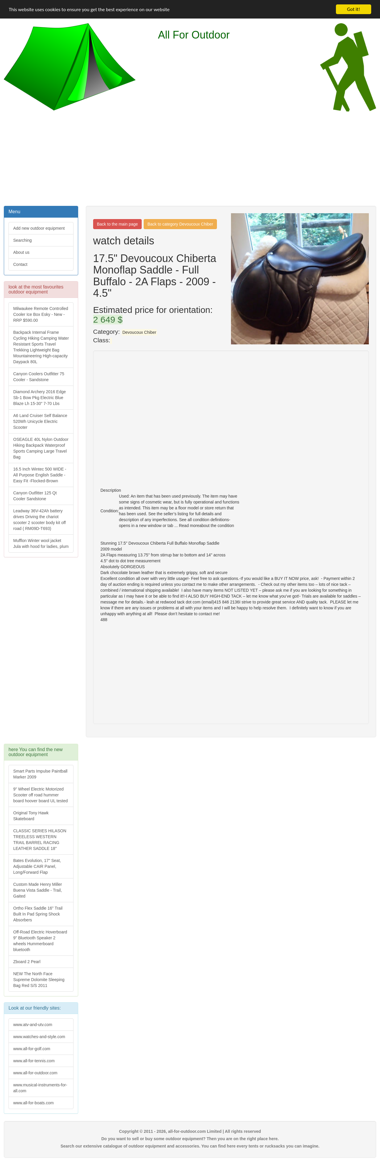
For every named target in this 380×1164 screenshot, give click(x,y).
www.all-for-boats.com (33, 1102)
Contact (20, 264)
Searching (22, 240)
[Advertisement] (190, 158)
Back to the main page (117, 224)
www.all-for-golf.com (31, 1048)
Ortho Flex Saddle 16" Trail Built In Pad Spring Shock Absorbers (38, 914)
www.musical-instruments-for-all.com (40, 1088)
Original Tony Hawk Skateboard (30, 816)
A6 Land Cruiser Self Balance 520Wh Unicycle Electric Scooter (40, 421)
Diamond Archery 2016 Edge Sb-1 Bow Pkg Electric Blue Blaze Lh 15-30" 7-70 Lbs (39, 397)
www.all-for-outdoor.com (35, 1072)
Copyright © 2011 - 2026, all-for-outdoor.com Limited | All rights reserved (190, 1131)
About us (21, 252)
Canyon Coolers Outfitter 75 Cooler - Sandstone (38, 376)
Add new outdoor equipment (39, 228)
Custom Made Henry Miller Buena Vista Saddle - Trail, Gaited (37, 890)
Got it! (353, 9)
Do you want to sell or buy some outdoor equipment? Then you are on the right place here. (190, 1138)
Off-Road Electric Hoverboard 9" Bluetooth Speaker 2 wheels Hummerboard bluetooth (40, 941)
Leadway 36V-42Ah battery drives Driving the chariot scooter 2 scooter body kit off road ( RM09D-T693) (39, 519)
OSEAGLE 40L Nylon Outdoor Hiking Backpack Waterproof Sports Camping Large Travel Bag (40, 448)
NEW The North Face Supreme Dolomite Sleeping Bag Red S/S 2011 (38, 979)
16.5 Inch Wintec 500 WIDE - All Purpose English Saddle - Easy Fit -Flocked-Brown (39, 475)
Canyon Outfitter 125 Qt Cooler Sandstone (35, 496)
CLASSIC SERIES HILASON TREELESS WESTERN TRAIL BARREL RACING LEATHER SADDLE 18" (39, 839)
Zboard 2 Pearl (27, 961)
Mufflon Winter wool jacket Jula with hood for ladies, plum (40, 543)
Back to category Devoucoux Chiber (180, 224)
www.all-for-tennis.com (34, 1060)
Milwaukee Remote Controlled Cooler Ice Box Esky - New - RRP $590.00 (40, 314)
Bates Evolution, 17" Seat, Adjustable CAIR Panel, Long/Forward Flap (37, 866)
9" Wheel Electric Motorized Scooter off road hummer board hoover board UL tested (40, 795)
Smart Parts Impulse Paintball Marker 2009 (40, 774)
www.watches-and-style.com (39, 1036)
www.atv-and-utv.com (32, 1024)
